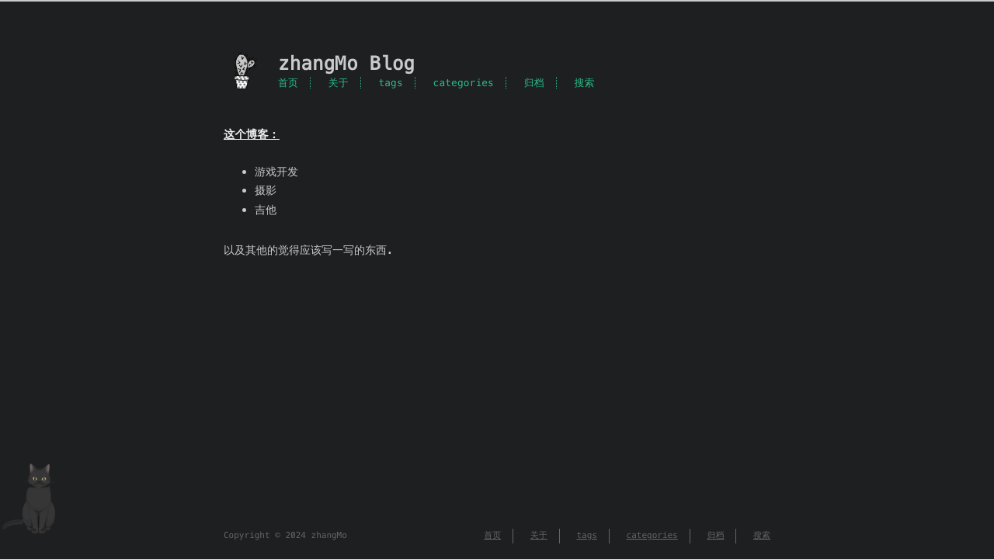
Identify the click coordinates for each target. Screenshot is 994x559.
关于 (338, 82)
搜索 (584, 82)
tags (390, 82)
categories (463, 82)
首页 (288, 82)
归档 (534, 82)
